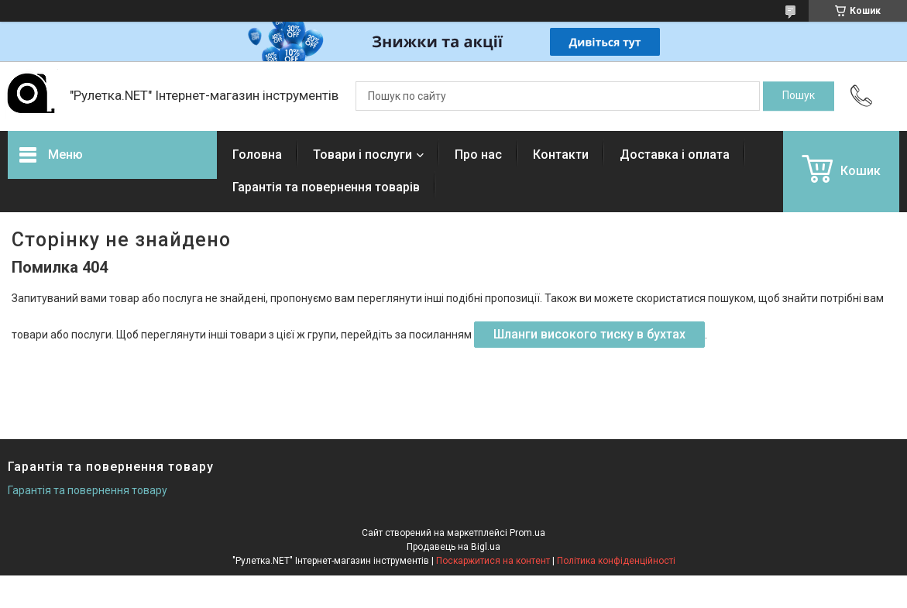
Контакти (561, 154)
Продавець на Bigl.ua (453, 546)
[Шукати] (798, 96)
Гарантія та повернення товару (87, 490)
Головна (257, 154)
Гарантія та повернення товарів (326, 187)
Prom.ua (527, 532)
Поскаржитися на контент (493, 560)
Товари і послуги (362, 154)
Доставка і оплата (675, 154)
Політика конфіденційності (616, 560)
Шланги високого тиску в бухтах (589, 334)
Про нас (478, 154)
